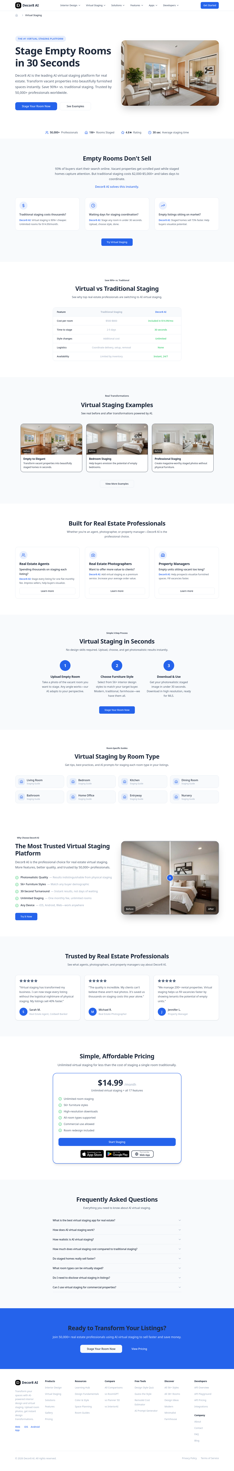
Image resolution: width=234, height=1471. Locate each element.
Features (136, 5)
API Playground (202, 1393)
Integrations (201, 1406)
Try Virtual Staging (117, 242)
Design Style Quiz (144, 1387)
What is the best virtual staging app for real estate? (117, 1220)
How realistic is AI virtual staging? (117, 1239)
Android (35, 1426)
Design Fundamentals (87, 1393)
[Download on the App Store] (92, 1154)
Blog (196, 1440)
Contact (198, 1428)
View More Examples (117, 483)
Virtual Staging (96, 5)
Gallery (49, 1412)
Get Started (209, 5)
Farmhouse (170, 1419)
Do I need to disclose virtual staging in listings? (117, 1278)
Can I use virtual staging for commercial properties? (117, 1287)
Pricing (49, 1419)
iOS (26, 1426)
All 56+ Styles (171, 1387)
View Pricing (139, 1349)
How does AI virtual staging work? (117, 1230)
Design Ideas (171, 1400)
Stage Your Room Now (36, 106)
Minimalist (170, 1412)
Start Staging (117, 1142)
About (197, 1421)
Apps (153, 5)
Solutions (118, 5)
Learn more (47, 591)
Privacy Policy (189, 1458)
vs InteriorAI (111, 1406)
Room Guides (82, 1412)
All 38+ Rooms (172, 1393)
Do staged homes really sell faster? (117, 1258)
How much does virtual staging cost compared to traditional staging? (117, 1249)
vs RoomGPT (112, 1393)
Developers (171, 5)
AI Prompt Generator (146, 1410)
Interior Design (70, 5)
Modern (168, 1406)
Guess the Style (143, 1393)
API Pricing (200, 1400)
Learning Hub (82, 1387)
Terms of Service (210, 1458)
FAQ (196, 1434)
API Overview (201, 1387)
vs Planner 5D (112, 1400)
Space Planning (83, 1406)
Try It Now (26, 916)
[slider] (170, 878)
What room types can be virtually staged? (117, 1268)
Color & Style (82, 1400)
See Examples (75, 106)
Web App (17, 1428)
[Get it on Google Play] (117, 1154)
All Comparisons (114, 1387)
